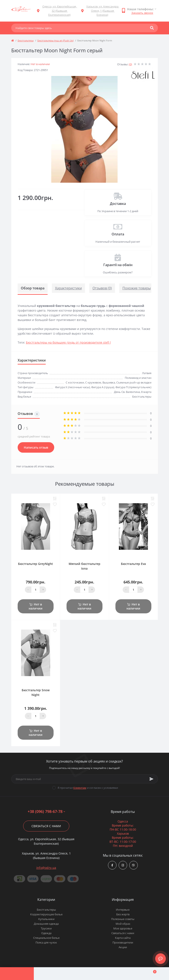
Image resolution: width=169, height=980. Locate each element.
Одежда (46, 933)
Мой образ (123, 924)
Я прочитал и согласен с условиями (88, 787)
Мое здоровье (122, 928)
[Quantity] (35, 589)
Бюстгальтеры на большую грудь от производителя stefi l (68, 342)
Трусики (46, 928)
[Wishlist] (118, 973)
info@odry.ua (46, 868)
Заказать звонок (142, 13)
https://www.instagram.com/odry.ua (123, 865)
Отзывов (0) (102, 288)
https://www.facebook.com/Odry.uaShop (112, 865)
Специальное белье (46, 938)
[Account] (51, 973)
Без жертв (122, 914)
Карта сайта (123, 938)
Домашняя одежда (46, 924)
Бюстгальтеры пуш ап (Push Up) (55, 40)
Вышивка (108, 382)
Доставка (118, 203)
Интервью (123, 909)
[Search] (152, 28)
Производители (122, 942)
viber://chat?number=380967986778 (133, 865)
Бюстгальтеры (26, 40)
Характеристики (68, 288)
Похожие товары (136, 288)
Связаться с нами (46, 826)
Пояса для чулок (46, 942)
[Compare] (84, 973)
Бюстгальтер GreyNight (35, 564)
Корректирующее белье (46, 914)
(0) (130, 64)
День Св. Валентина (127, 392)
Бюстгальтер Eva (133, 564)
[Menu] (17, 973)
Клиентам (79, 788)
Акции (123, 947)
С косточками (75, 382)
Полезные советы (122, 919)
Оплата (118, 234)
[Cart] (152, 973)
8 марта (146, 392)
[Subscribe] (151, 778)
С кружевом (93, 382)
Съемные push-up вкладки (133, 382)
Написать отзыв (36, 447)
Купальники (46, 919)
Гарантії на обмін (117, 264)
